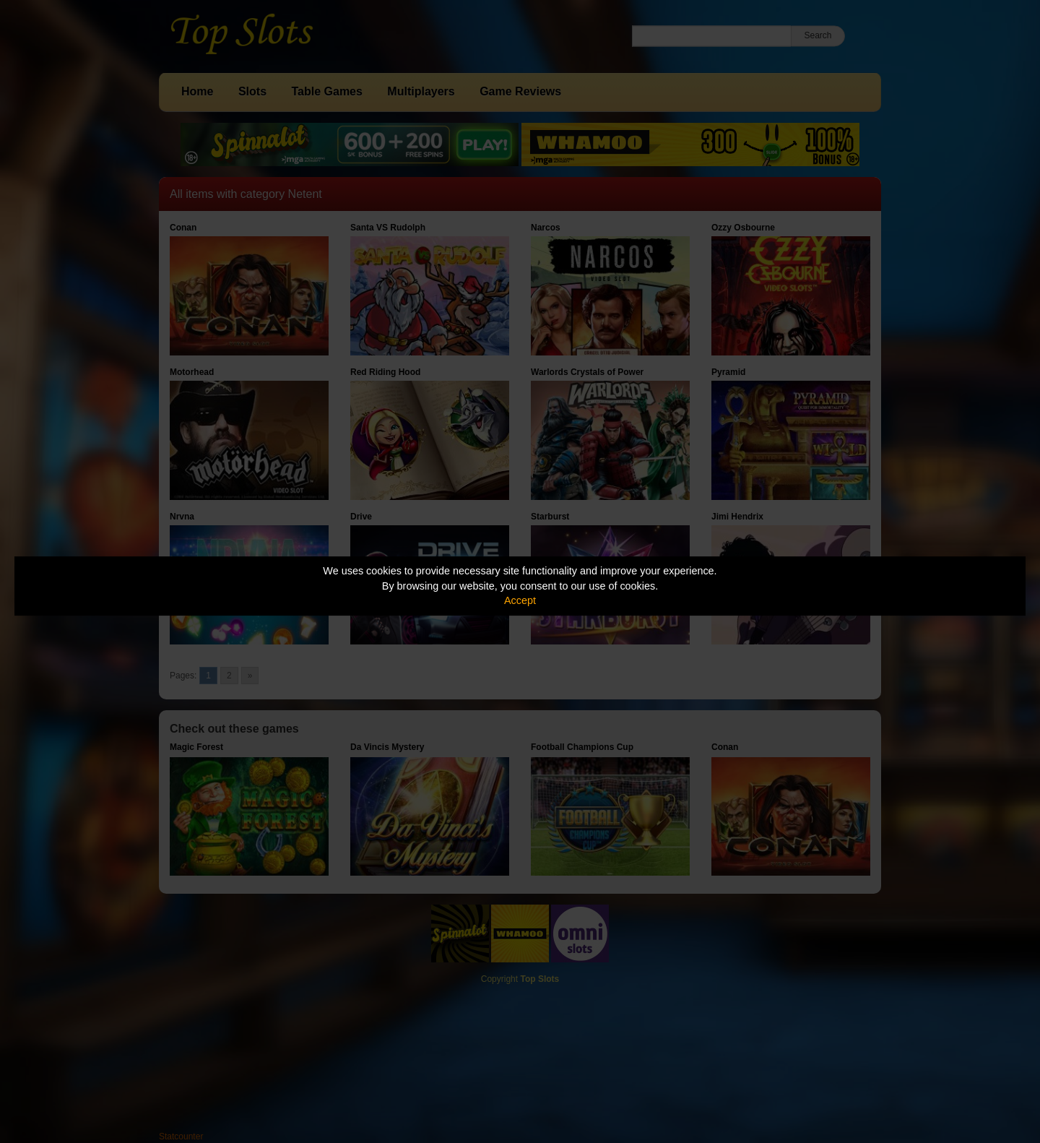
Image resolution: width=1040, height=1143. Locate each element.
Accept (520, 600)
